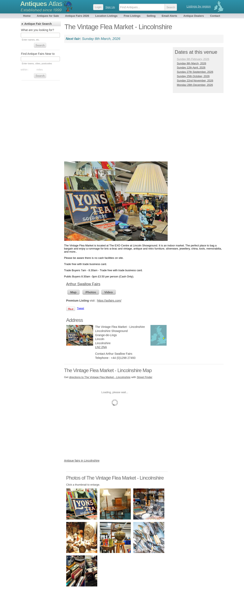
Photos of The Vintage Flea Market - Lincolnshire (115, 478)
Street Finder (144, 377)
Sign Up (110, 7)
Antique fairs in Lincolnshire (82, 460)
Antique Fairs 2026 (77, 15)
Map (73, 292)
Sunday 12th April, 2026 (191, 67)
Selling (151, 15)
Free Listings (132, 15)
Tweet (80, 308)
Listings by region (199, 6)
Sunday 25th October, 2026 (193, 76)
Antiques (41, 3)
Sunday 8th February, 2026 (193, 59)
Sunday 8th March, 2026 (191, 63)
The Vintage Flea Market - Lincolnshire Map (108, 370)
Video (108, 292)
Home (27, 15)
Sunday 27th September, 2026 (195, 71)
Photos (90, 292)
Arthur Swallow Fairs (83, 284)
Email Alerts (169, 15)
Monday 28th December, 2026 (195, 84)
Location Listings (106, 15)
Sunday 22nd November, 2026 (195, 80)
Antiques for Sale (48, 15)
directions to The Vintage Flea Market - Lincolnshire (100, 377)
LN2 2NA (101, 347)
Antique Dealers (193, 15)
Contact (215, 15)
